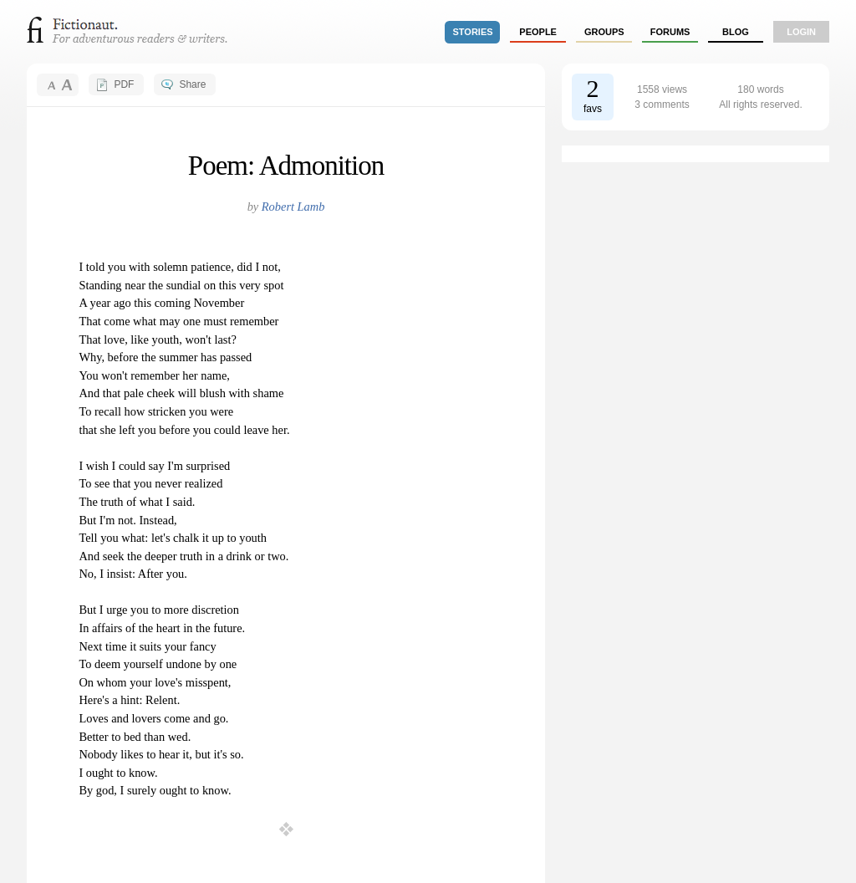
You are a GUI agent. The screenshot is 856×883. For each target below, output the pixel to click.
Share (192, 84)
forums (670, 32)
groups (604, 32)
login (801, 32)
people (538, 32)
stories (473, 32)
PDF (124, 84)
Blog (735, 32)
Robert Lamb (293, 206)
